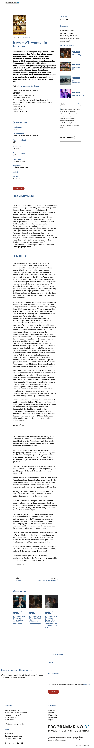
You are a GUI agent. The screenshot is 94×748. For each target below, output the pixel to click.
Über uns (52, 710)
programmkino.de (12, 710)
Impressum (9, 734)
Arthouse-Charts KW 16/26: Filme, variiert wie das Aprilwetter (19, 620)
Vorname (53, 663)
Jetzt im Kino (73, 35)
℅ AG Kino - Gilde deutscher (16, 713)
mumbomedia (86, 745)
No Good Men (76, 68)
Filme (70, 33)
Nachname (53, 674)
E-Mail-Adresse (70, 667)
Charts (15, 613)
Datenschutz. (86, 684)
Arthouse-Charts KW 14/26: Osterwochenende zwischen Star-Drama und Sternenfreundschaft (51, 621)
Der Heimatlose (77, 82)
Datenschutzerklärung (13, 736)
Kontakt (51, 713)
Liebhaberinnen (78, 95)
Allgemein (63, 30)
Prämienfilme (64, 41)
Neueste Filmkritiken (67, 38)
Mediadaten (53, 715)
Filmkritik (26, 38)
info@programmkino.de (14, 724)
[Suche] (79, 104)
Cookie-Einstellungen (13, 738)
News (78, 38)
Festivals (63, 33)
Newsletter (52, 717)
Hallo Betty (76, 55)
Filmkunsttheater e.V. (13, 715)
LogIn (50, 719)
